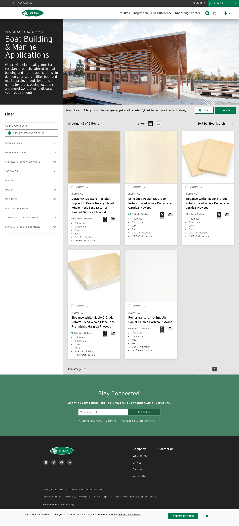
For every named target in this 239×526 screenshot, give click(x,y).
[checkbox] (72, 187)
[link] (199, 369)
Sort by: (202, 123)
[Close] (207, 516)
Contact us (29, 89)
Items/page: (75, 369)
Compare (82, 187)
